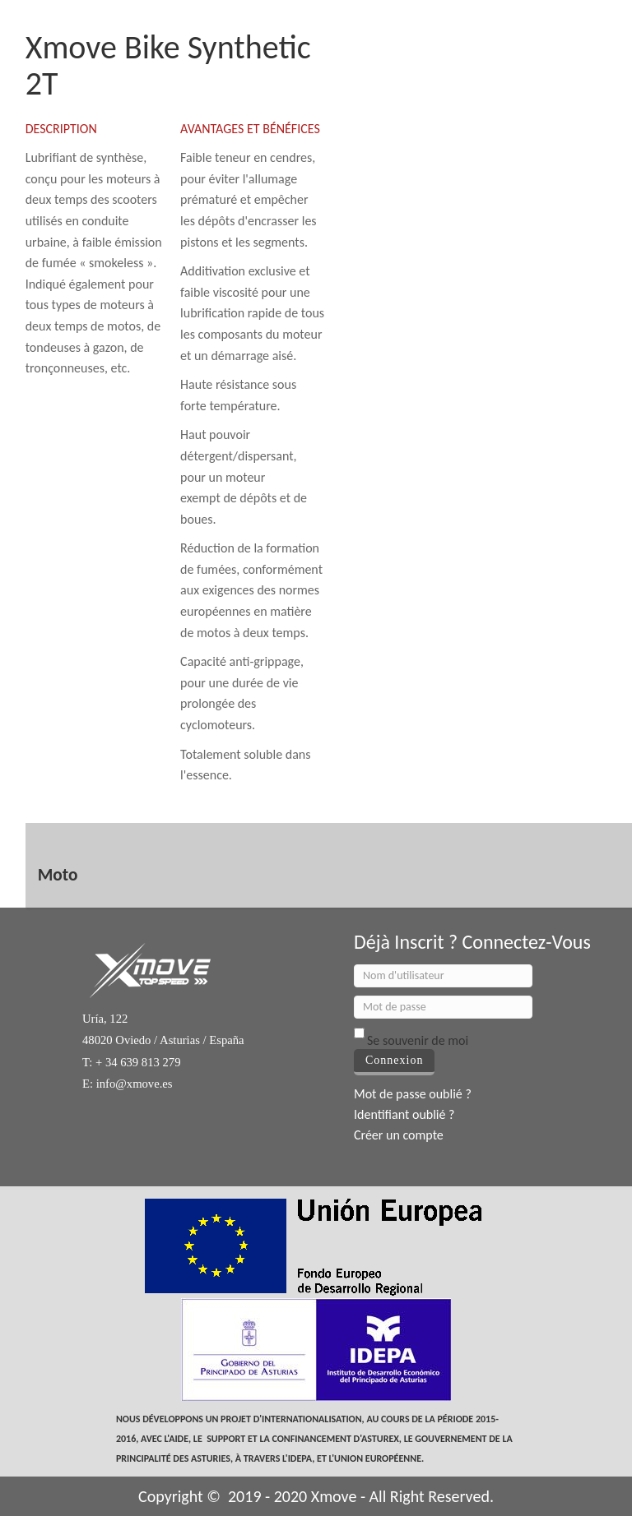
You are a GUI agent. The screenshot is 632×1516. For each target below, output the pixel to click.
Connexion (394, 1060)
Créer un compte (399, 1135)
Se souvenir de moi (417, 1040)
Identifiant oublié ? (404, 1114)
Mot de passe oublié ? (413, 1094)
